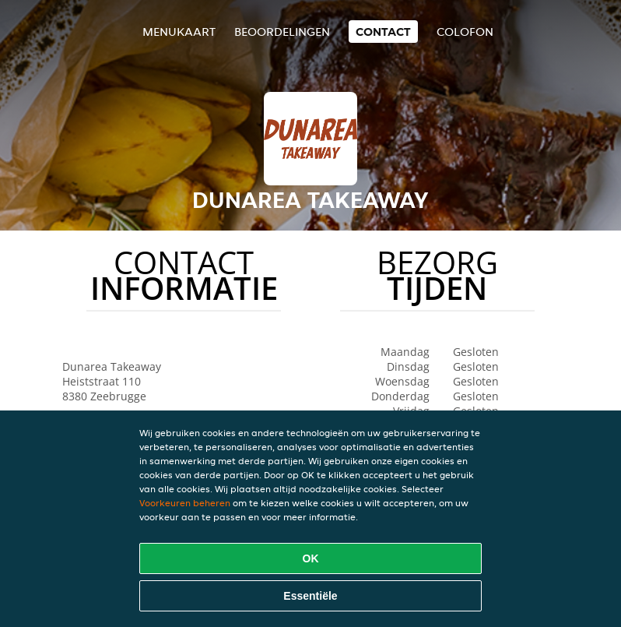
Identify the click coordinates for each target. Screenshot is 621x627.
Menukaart (179, 31)
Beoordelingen (282, 31)
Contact (383, 31)
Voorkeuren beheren (184, 503)
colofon (465, 31)
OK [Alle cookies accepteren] (311, 558)
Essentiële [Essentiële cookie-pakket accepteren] (310, 596)
